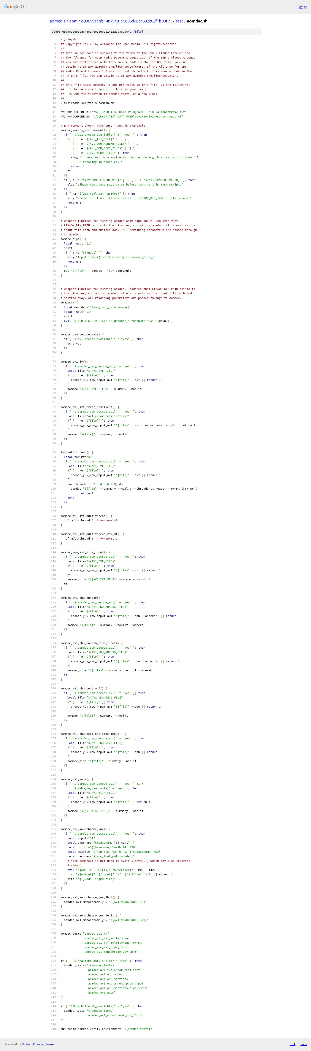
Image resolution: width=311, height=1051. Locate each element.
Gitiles (26, 1044)
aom (73, 21)
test (179, 21)
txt (292, 1044)
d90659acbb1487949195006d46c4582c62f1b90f (124, 21)
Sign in (302, 7)
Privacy (38, 1044)
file (138, 31)
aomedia (58, 21)
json (303, 1044)
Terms (49, 1044)
